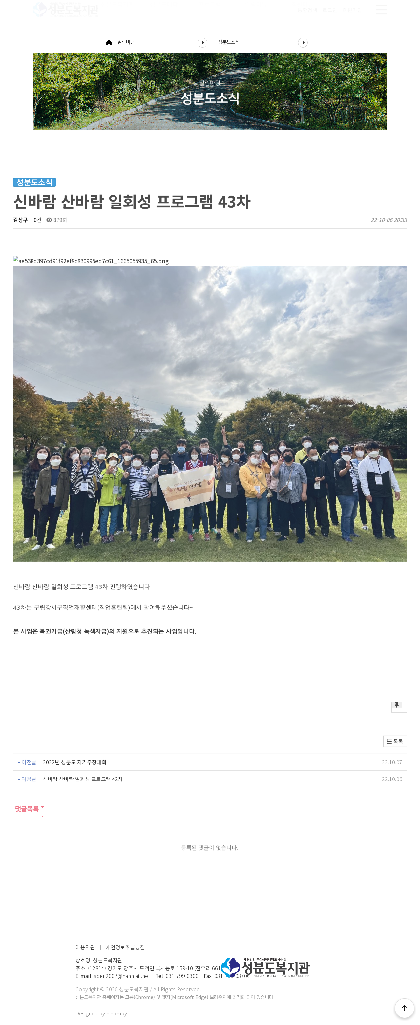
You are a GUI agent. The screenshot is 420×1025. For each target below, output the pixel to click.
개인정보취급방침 (125, 947)
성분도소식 (263, 42)
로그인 (330, 16)
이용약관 (85, 947)
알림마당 (162, 42)
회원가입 (352, 16)
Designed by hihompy (101, 1013)
